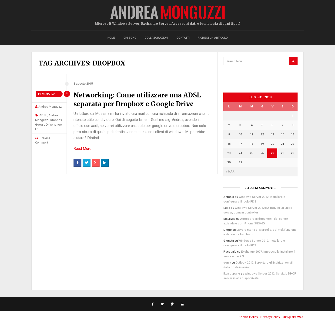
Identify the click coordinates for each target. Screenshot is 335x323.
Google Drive (44, 124)
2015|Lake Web (293, 317)
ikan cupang (231, 273)
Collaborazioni (156, 37)
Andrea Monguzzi (50, 106)
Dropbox (56, 120)
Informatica (46, 93)
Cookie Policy (248, 317)
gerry (227, 262)
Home (111, 37)
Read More (82, 148)
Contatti (183, 37)
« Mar (230, 171)
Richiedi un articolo (213, 37)
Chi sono (130, 37)
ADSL (43, 115)
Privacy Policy (270, 317)
